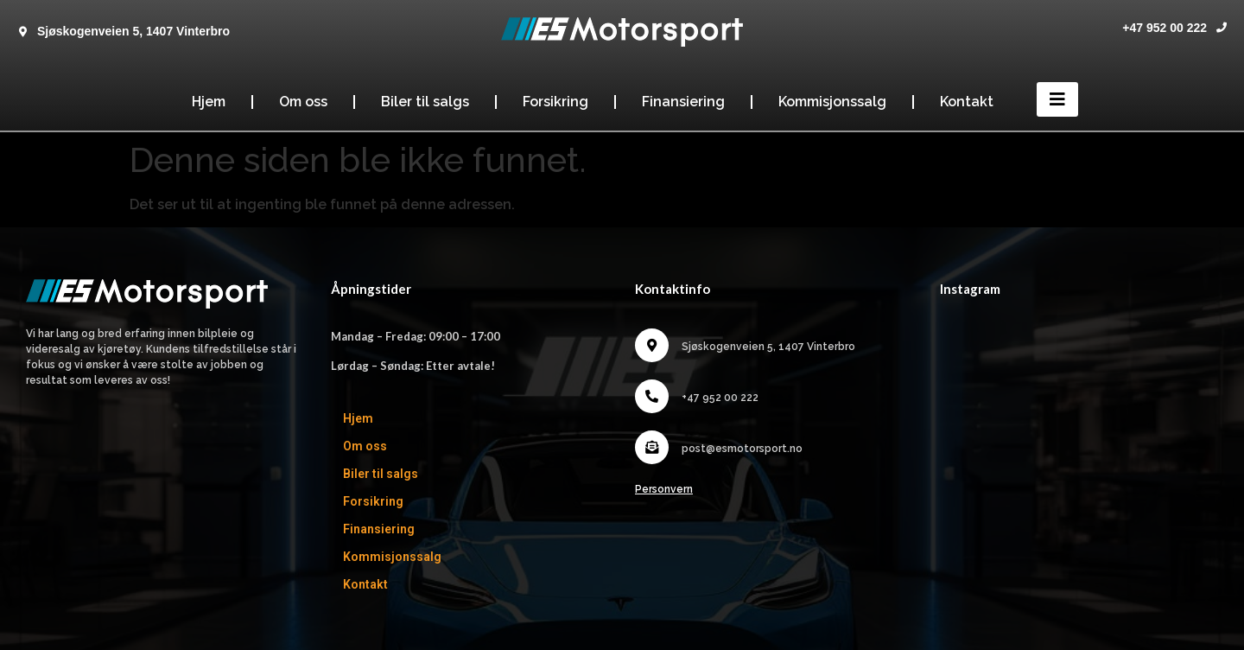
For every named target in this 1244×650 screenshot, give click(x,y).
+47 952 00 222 (1164, 28)
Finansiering (683, 101)
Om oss (303, 101)
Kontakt (966, 101)
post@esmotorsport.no (742, 449)
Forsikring (555, 101)
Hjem (208, 101)
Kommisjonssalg (832, 101)
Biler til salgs (425, 101)
